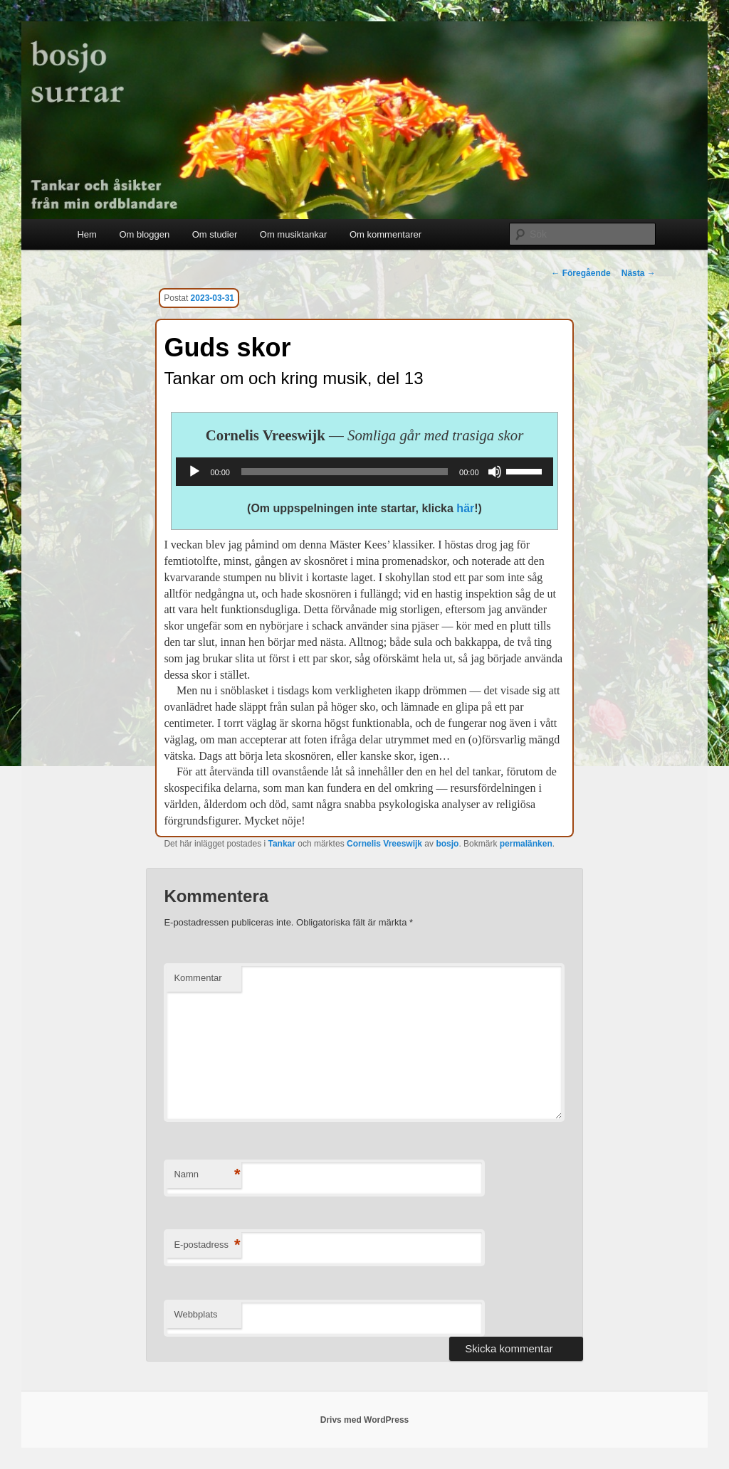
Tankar (281, 844)
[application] (364, 471)
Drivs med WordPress (364, 1420)
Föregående (580, 273)
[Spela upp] (194, 472)
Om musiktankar (293, 234)
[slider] (344, 471)
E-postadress (207, 1245)
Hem (86, 234)
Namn (207, 1175)
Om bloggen (144, 234)
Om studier (215, 234)
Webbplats (195, 1314)
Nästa (639, 273)
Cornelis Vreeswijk (384, 844)
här (465, 508)
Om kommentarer (385, 234)
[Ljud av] (495, 472)
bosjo (447, 844)
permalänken (526, 844)
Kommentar (197, 977)
